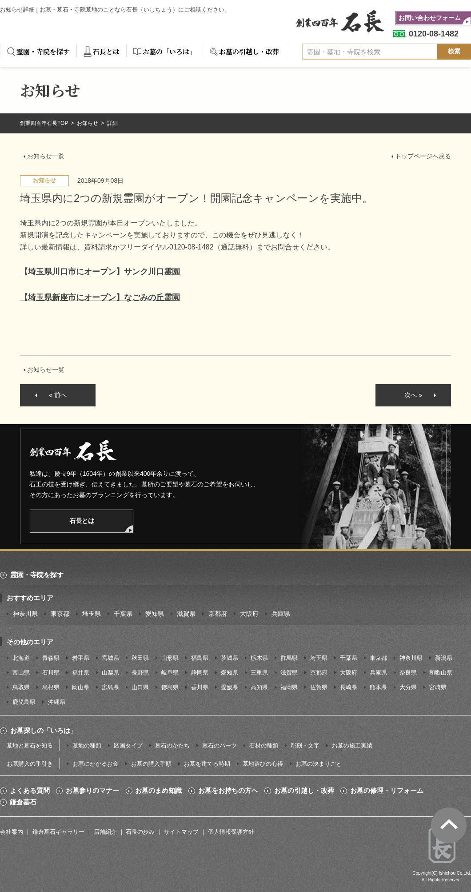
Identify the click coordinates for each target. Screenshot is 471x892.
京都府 (217, 613)
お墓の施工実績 (352, 745)
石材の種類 (263, 745)
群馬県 (289, 658)
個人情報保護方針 (231, 831)
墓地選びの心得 (263, 763)
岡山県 (80, 687)
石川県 (51, 672)
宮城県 (110, 658)
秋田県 (140, 658)
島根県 (51, 687)
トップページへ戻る (423, 156)
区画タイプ (128, 745)
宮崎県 (438, 687)
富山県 (21, 672)
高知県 (259, 687)
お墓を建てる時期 (207, 763)
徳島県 (170, 687)
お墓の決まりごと (318, 763)
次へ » (413, 394)
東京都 (60, 613)
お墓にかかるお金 (95, 763)
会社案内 (11, 831)
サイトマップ (181, 831)
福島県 (199, 658)
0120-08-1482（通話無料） (212, 247)
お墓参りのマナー (92, 790)
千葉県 (123, 613)
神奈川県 (25, 613)
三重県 (259, 672)
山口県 (140, 687)
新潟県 (443, 658)
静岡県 (199, 672)
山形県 (170, 658)
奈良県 (408, 672)
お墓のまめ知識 (158, 790)
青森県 (51, 658)
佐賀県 (318, 687)
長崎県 (348, 687)
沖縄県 (56, 702)
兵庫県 (280, 613)
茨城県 (229, 658)
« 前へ (58, 394)
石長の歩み (140, 831)
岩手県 (80, 658)
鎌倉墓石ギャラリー (58, 831)
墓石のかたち (172, 745)
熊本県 (378, 687)
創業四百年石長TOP (45, 123)
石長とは (106, 51)
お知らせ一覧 (45, 156)
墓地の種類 (86, 745)
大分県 (408, 687)
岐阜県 (170, 672)
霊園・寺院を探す (43, 51)
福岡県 (289, 687)
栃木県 (259, 658)
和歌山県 (440, 672)
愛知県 (154, 613)
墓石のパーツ (219, 745)
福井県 (80, 672)
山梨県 (110, 672)
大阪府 (249, 613)
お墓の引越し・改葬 (249, 51)
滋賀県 (186, 613)
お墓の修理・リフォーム (386, 790)
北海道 (21, 658)
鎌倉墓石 (23, 802)
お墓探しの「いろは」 (43, 730)
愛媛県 (229, 687)
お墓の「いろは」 (169, 51)
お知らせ (88, 123)
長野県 (140, 672)
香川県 (199, 687)
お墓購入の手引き (30, 763)
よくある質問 (30, 790)
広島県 (110, 687)
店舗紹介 (105, 831)
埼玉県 (91, 613)
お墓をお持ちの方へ (228, 790)
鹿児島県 (24, 702)
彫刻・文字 (305, 745)
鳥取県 (21, 687)
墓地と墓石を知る (30, 745)
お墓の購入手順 (151, 763)
